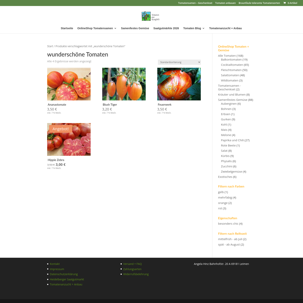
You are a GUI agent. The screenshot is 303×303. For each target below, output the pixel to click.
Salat (224, 150)
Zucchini (226, 166)
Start (50, 46)
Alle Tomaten (227, 55)
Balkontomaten (231, 59)
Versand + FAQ (132, 264)
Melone (226, 135)
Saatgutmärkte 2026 (166, 28)
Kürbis (225, 156)
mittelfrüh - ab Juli (230, 239)
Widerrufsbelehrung (136, 274)
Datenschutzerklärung (64, 274)
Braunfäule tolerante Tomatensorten (259, 3)
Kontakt (55, 264)
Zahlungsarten (132, 269)
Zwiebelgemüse (231, 171)
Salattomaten (230, 75)
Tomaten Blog (192, 28)
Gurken (226, 119)
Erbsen (225, 114)
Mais (224, 130)
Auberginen (229, 103)
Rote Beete (228, 145)
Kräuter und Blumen (232, 94)
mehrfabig (225, 197)
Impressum (57, 269)
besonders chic (228, 223)
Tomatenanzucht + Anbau (225, 28)
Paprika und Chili (232, 140)
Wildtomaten (229, 80)
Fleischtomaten (231, 70)
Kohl (224, 124)
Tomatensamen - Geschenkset (229, 87)
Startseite (67, 28)
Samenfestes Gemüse (135, 28)
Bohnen (226, 109)
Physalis (226, 161)
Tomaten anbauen (225, 3)
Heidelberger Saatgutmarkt (67, 279)
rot (220, 208)
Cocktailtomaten (232, 65)
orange (223, 203)
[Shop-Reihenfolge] (179, 62)
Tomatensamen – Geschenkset (195, 3)
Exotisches (225, 177)
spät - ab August (229, 244)
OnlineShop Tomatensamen (95, 28)
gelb (221, 192)
